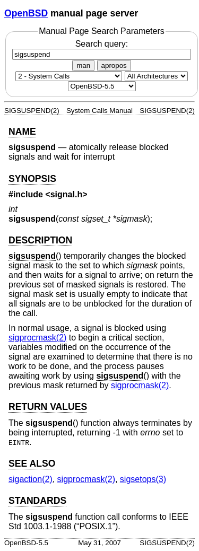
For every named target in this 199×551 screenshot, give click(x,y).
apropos (114, 65)
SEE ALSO (31, 463)
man (83, 65)
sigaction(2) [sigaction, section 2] (30, 479)
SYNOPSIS (32, 178)
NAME (22, 131)
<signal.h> (66, 194)
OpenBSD (26, 13)
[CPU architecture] (156, 76)
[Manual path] (102, 86)
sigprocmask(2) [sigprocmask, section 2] (37, 337)
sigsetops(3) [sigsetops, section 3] (143, 479)
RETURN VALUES (47, 406)
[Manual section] (68, 76)
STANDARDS (37, 500)
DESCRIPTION (40, 240)
